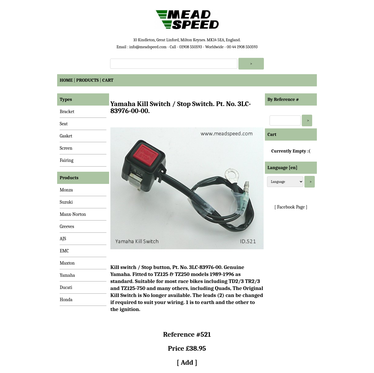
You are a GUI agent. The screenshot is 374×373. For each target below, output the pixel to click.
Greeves (67, 226)
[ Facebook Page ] (291, 207)
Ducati (66, 287)
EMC (64, 251)
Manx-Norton (73, 214)
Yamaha (67, 275)
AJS (63, 238)
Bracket (67, 111)
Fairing (66, 160)
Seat (64, 124)
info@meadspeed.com (147, 47)
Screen (66, 148)
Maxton (67, 263)
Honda (66, 299)
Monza (66, 190)
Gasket (66, 136)
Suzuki (66, 202)
